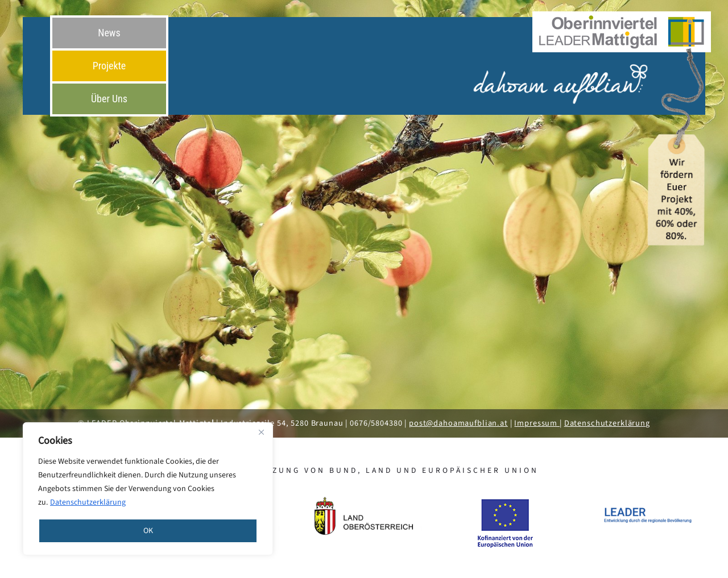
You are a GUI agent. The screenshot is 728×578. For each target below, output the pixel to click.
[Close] (261, 432)
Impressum (537, 423)
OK (148, 531)
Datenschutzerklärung (88, 502)
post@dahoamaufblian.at (458, 423)
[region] (148, 488)
